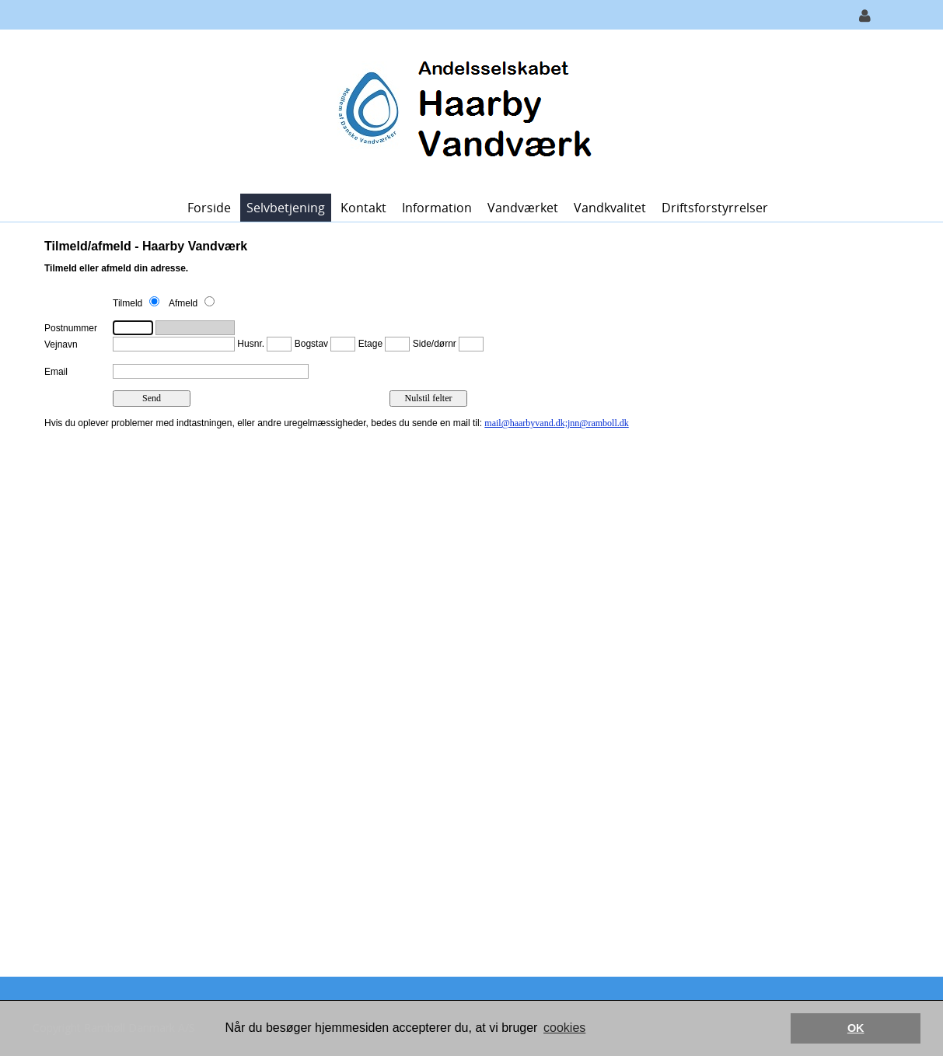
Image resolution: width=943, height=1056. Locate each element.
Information (437, 207)
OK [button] (855, 1028)
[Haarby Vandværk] (466, 110)
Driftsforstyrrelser (715, 207)
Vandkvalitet (610, 207)
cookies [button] (564, 1027)
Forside (209, 207)
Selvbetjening (285, 207)
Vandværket (522, 207)
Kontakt (363, 207)
